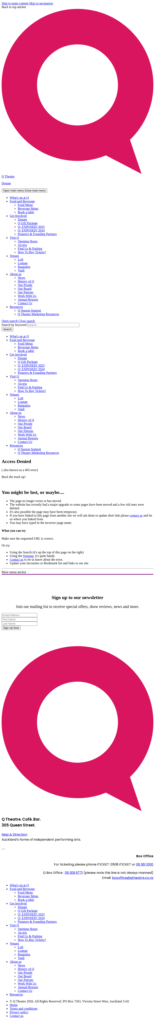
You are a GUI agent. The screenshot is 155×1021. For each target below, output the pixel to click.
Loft (20, 259)
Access (22, 245)
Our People (25, 285)
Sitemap (28, 556)
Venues (14, 256)
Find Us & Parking (30, 248)
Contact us (16, 559)
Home (14, 1005)
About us (15, 274)
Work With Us (27, 296)
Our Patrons (25, 292)
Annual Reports (28, 299)
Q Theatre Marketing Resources (38, 314)
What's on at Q (19, 197)
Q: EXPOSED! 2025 (31, 226)
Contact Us (25, 303)
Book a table (26, 212)
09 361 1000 (144, 864)
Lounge (23, 263)
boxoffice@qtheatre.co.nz (132, 877)
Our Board (24, 288)
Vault (21, 270)
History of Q (26, 281)
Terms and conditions (24, 1008)
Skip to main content (15, 3)
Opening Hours (28, 241)
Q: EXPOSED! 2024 (31, 230)
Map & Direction (14, 834)
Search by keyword (14, 325)
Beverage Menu (28, 208)
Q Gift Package (28, 223)
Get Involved (18, 216)
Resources (16, 307)
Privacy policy (19, 1012)
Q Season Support (29, 310)
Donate (6, 183)
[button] (18, 321)
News (21, 277)
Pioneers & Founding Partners (37, 234)
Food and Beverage (22, 201)
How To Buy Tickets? (32, 252)
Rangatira (24, 266)
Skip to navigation (41, 3)
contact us (136, 515)
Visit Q (14, 237)
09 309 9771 (74, 872)
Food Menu (25, 205)
